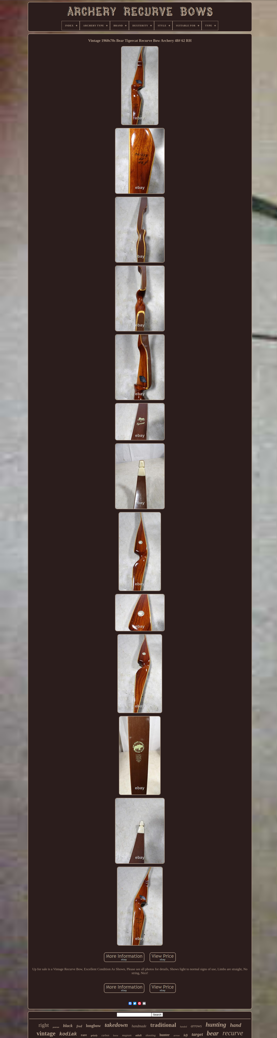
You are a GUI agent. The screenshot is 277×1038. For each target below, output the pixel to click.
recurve (232, 1033)
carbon (105, 1035)
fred (79, 1026)
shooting (151, 1035)
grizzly (94, 1035)
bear (213, 1033)
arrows (196, 1026)
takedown (116, 1025)
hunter (165, 1035)
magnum (126, 1035)
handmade (139, 1026)
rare (84, 1035)
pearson (56, 1027)
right (43, 1025)
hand (235, 1025)
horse (115, 1035)
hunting (216, 1024)
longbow (93, 1025)
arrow (177, 1035)
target (197, 1034)
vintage (46, 1033)
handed (183, 1026)
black (68, 1025)
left (186, 1035)
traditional (163, 1025)
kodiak (68, 1034)
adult (138, 1035)
